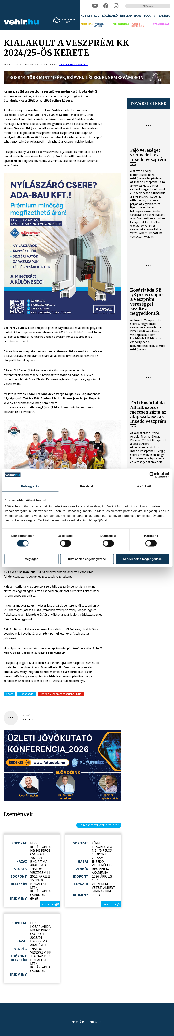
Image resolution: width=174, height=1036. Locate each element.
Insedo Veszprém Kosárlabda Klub (61, 694)
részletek (48, 904)
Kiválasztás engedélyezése (87, 559)
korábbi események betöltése (99, 825)
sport (9, 694)
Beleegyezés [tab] (30, 486)
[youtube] (95, 6)
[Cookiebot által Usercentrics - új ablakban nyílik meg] (152, 475)
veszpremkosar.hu (73, 64)
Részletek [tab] (87, 486)
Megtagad (31, 559)
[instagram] (116, 6)
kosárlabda (26, 694)
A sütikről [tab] (144, 486)
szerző (26, 715)
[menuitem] (86, 16)
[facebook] (106, 6)
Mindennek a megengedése (142, 559)
